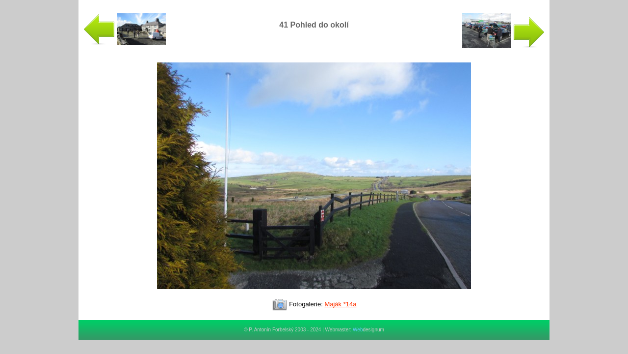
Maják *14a (340, 304)
